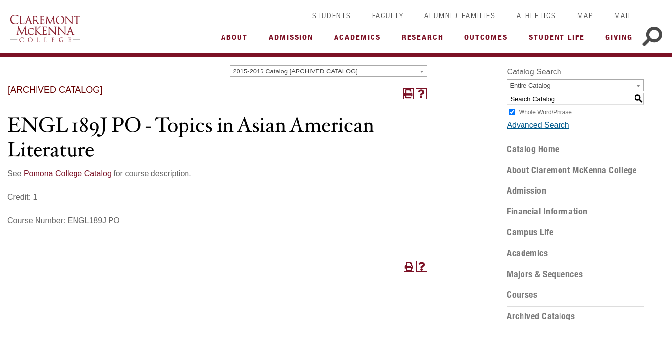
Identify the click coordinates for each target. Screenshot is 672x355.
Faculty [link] (388, 15)
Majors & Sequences (545, 274)
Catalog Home (533, 149)
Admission (526, 191)
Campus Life (530, 232)
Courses (522, 295)
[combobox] (328, 71)
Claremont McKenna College (45, 28)
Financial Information (547, 211)
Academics (527, 253)
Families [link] (479, 15)
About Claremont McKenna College (571, 170)
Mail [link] (623, 15)
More (237, 40)
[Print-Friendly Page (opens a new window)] (408, 93)
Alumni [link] (438, 15)
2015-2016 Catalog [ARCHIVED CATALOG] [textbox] (295, 71)
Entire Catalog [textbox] (530, 85)
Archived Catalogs (541, 316)
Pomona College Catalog (68, 173)
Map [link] (585, 15)
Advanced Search (538, 125)
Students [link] (331, 15)
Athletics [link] (536, 15)
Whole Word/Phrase (545, 112)
